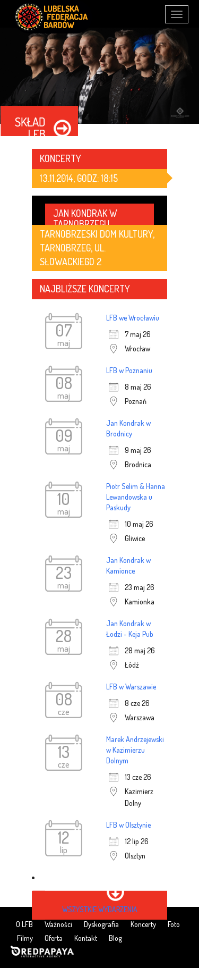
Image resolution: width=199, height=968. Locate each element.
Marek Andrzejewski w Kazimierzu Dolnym (135, 750)
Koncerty (143, 924)
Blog (115, 937)
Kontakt (85, 937)
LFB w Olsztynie (128, 824)
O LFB (24, 924)
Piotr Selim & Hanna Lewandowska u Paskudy (135, 497)
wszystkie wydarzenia (99, 909)
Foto (174, 924)
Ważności (58, 924)
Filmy (25, 937)
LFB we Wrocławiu (132, 317)
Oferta (54, 937)
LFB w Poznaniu (129, 370)
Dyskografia (101, 924)
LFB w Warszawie (131, 686)
